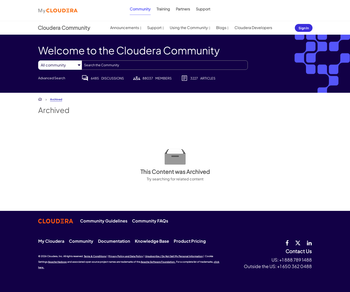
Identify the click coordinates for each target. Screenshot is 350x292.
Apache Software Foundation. (158, 261)
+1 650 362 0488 (294, 266)
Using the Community (189, 27)
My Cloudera (51, 241)
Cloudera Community (64, 27)
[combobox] (165, 65)
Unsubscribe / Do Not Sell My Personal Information (174, 256)
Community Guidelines (103, 220)
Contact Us (298, 251)
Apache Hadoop (57, 261)
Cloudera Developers (253, 27)
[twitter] (297, 242)
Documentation (114, 241)
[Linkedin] (309, 242)
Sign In (304, 28)
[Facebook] (287, 242)
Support (203, 9)
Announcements (124, 27)
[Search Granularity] (60, 65)
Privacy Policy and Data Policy (125, 256)
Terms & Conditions (95, 256)
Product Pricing (190, 241)
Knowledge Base (152, 241)
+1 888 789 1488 (295, 259)
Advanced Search (51, 78)
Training (163, 9)
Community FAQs (150, 220)
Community (140, 9)
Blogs (221, 27)
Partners (183, 9)
